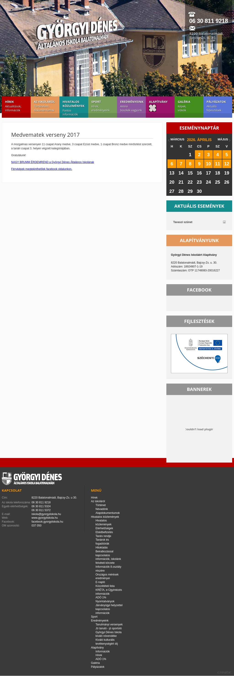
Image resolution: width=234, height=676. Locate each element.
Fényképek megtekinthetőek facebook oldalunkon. (41, 169)
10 (208, 163)
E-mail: (6, 514)
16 (199, 172)
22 (190, 182)
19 (226, 172)
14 (180, 172)
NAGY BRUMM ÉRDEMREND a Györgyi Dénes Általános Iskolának (52, 162)
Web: (5, 517)
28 (180, 191)
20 (171, 182)
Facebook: (8, 521)
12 (226, 163)
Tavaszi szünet (182, 222)
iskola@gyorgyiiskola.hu (46, 514)
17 (208, 172)
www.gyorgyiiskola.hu (45, 517)
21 (180, 182)
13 (171, 172)
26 (226, 182)
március (177, 139)
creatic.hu (225, 672)
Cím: (5, 497)
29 (190, 191)
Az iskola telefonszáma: (16, 502)
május (223, 139)
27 (171, 191)
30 (199, 191)
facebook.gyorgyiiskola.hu (47, 521)
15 (190, 172)
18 (217, 172)
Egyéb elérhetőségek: (15, 506)
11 (217, 163)
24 (208, 182)
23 (199, 182)
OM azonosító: (11, 525)
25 (217, 182)
